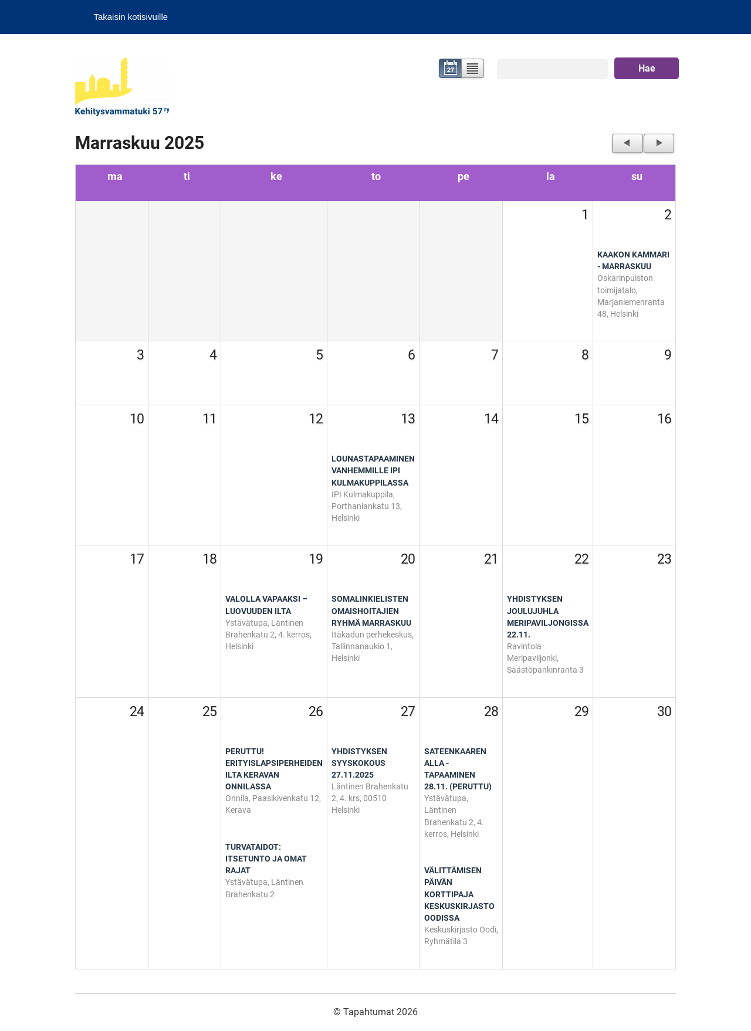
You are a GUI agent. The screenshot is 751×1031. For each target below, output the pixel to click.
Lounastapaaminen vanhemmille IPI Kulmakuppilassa (373, 470)
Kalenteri (449, 69)
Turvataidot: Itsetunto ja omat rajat (266, 859)
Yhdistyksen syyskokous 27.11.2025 (359, 763)
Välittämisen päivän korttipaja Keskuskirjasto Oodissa (459, 894)
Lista (473, 69)
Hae (646, 68)
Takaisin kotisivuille (130, 17)
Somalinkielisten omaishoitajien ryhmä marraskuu (371, 611)
